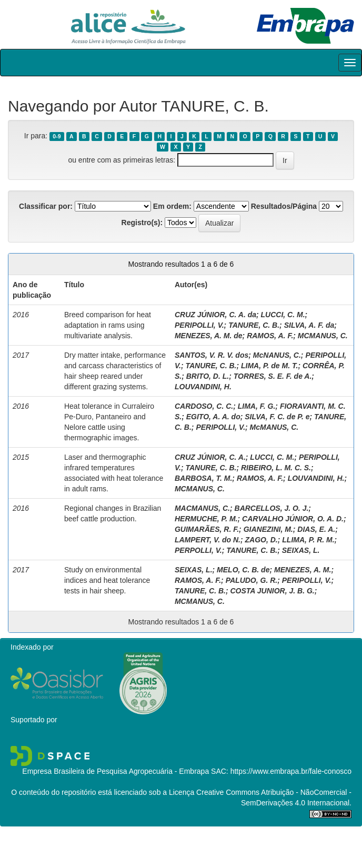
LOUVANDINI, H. (203, 386)
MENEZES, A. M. (302, 570)
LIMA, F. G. (257, 406)
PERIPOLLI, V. (199, 325)
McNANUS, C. (277, 355)
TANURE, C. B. (253, 325)
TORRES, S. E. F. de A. (273, 376)
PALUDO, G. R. (252, 580)
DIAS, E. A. (316, 529)
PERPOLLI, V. (198, 550)
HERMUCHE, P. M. (206, 518)
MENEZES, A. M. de (209, 335)
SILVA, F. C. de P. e (277, 416)
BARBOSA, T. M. (203, 478)
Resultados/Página (284, 206)
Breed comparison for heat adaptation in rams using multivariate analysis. (107, 325)
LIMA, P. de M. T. (269, 365)
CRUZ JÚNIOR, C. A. (210, 457)
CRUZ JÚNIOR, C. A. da (215, 314)
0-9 (57, 136)
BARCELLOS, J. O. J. (272, 508)
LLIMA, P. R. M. (308, 540)
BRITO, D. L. (207, 376)
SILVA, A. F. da (309, 325)
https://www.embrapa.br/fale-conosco (290, 771)
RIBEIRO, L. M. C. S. (276, 467)
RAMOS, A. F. (270, 335)
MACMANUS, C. (202, 508)
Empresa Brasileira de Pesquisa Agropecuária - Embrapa (115, 771)
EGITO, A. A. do (213, 416)
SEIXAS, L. (301, 550)
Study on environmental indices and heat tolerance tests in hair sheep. (107, 580)
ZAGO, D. (261, 540)
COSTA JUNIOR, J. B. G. (272, 591)
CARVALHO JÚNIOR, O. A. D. (293, 518)
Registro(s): (142, 222)
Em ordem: (172, 206)
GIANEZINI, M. (268, 529)
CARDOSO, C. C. (204, 406)
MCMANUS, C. (323, 335)
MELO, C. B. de (243, 570)
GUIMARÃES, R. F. (207, 529)
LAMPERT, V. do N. (207, 540)
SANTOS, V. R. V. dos (211, 355)
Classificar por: (46, 206)
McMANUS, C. (274, 427)
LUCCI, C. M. (283, 314)
